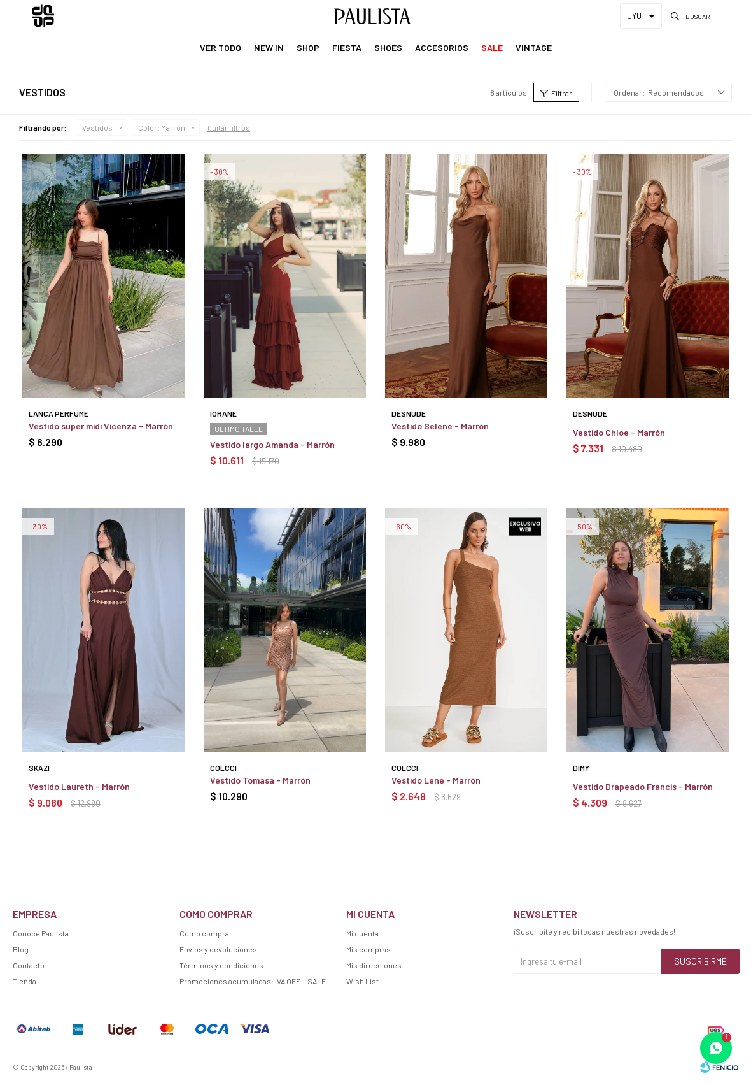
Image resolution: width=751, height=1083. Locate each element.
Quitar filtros (228, 127)
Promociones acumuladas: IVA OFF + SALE (252, 981)
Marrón (161, 127)
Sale (492, 47)
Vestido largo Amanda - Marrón (272, 444)
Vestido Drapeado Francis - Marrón (643, 786)
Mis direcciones (374, 965)
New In (269, 47)
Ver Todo (220, 47)
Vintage (534, 47)
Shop (308, 47)
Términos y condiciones (221, 965)
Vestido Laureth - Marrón (79, 786)
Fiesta (346, 47)
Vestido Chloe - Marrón (619, 432)
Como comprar (205, 933)
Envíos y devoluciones (218, 949)
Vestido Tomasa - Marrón (260, 780)
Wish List (362, 981)
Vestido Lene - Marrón (436, 780)
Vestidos (97, 127)
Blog (21, 949)
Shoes (388, 47)
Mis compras (368, 949)
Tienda (24, 981)
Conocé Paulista (41, 933)
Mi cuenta (362, 933)
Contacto (29, 965)
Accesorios (441, 47)
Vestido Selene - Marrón (440, 425)
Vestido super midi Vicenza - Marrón (101, 425)
